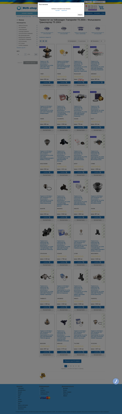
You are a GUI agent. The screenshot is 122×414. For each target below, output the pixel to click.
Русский (57, 10)
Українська (64, 10)
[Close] (82, 4)
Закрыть (80, 14)
